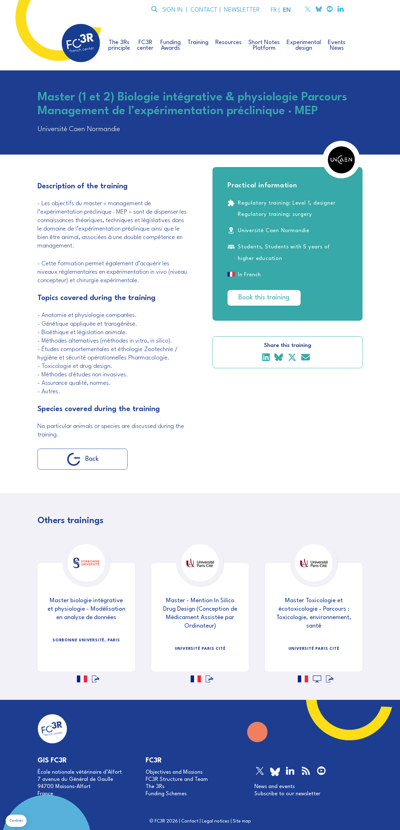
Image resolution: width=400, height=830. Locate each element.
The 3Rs (155, 786)
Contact (189, 821)
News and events (274, 786)
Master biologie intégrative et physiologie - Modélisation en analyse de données (86, 609)
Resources (228, 42)
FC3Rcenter (145, 45)
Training (198, 42)
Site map (242, 821)
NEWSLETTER (240, 10)
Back (83, 459)
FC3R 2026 (166, 821)
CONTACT (203, 10)
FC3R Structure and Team (177, 779)
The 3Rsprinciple (119, 45)
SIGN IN (172, 10)
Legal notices (215, 821)
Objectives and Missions (174, 772)
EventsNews (336, 45)
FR (273, 10)
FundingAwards (170, 45)
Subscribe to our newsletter (287, 794)
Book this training (264, 297)
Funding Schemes (166, 794)
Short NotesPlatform (264, 45)
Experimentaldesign (304, 45)
